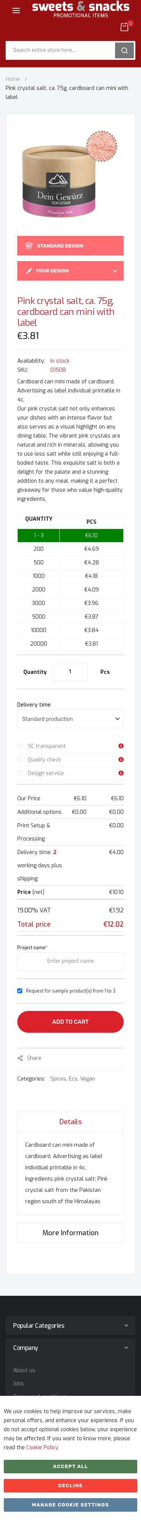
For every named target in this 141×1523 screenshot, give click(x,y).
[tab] (70, 1122)
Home (13, 79)
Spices (58, 1078)
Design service (46, 773)
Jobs (18, 1383)
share (34, 1058)
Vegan (87, 1078)
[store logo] (81, 15)
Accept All (70, 1466)
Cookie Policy (42, 1447)
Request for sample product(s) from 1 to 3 (70, 991)
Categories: (32, 1078)
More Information (70, 1232)
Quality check (44, 759)
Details (70, 1121)
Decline (70, 1485)
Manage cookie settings (70, 1505)
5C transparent (47, 746)
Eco (73, 1078)
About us (24, 1370)
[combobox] (63, 50)
